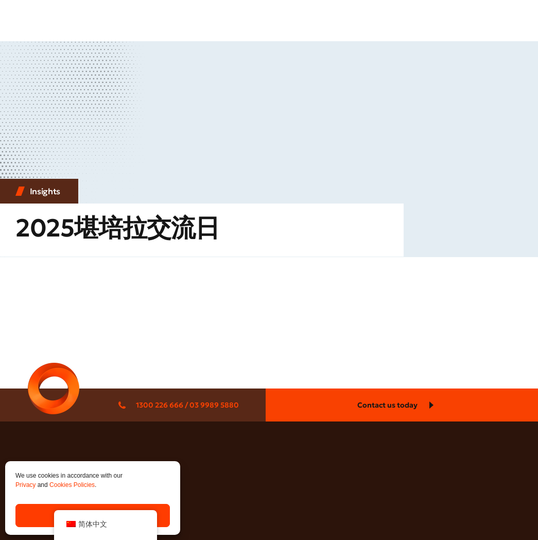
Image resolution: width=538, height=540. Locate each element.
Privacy (25, 484)
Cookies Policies (72, 484)
